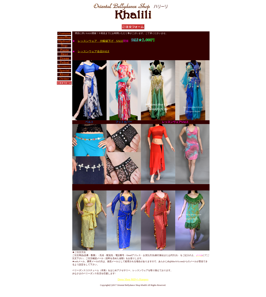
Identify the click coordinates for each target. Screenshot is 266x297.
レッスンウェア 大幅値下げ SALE (100, 40)
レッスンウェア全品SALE (93, 51)
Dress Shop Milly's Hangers (133, 279)
